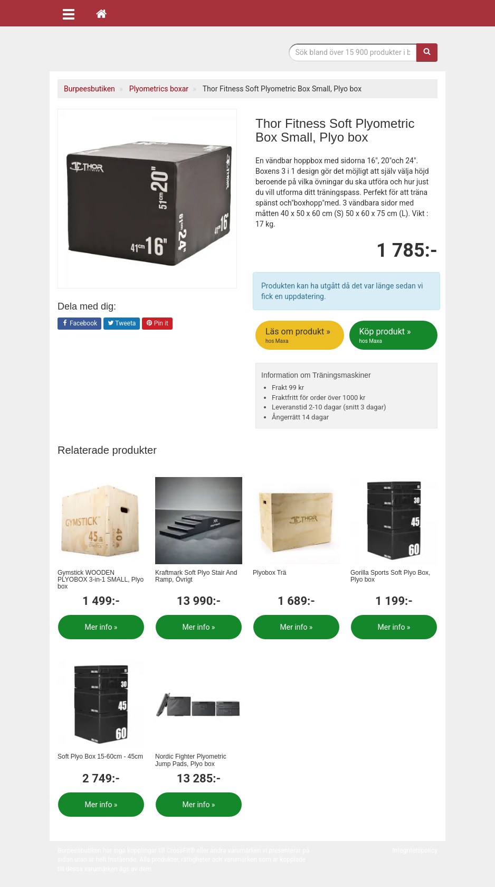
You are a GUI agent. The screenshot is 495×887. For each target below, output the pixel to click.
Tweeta (122, 324)
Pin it (157, 324)
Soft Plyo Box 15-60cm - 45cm (100, 756)
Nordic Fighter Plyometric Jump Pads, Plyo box (190, 760)
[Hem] (101, 13)
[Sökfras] (353, 52)
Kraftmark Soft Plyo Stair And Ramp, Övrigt (196, 576)
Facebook (79, 324)
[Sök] (426, 52)
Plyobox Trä (269, 572)
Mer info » (101, 627)
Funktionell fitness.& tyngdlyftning (142, 51)
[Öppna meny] (69, 13)
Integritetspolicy (414, 850)
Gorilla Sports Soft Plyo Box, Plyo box (390, 576)
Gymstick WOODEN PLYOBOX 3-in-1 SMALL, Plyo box (101, 579)
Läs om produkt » (300, 335)
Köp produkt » (394, 335)
